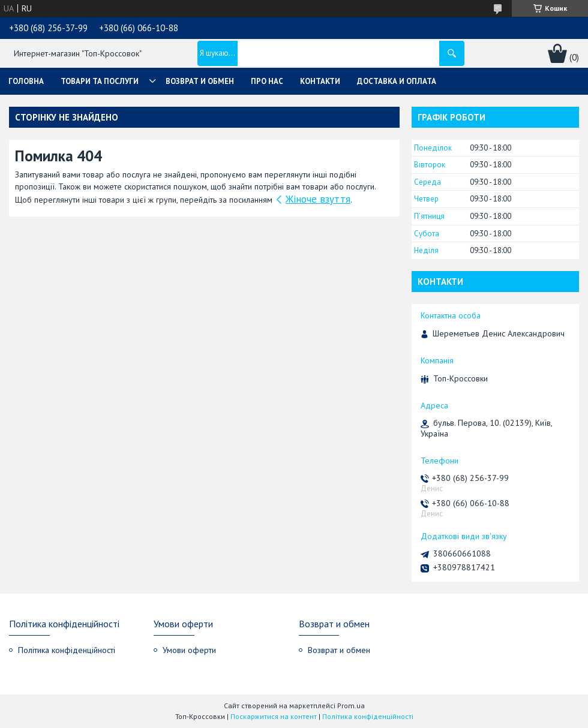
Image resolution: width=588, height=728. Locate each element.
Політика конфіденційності (66, 650)
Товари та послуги (100, 81)
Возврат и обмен (200, 81)
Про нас (267, 81)
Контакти (320, 81)
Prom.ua (351, 705)
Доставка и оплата (396, 81)
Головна (26, 81)
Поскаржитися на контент (273, 716)
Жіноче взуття (318, 199)
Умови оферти (189, 650)
